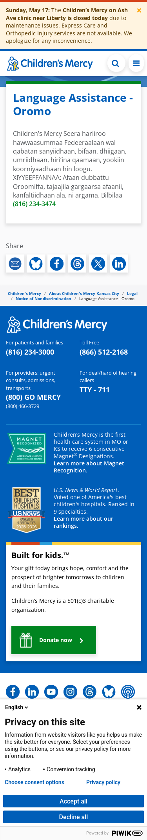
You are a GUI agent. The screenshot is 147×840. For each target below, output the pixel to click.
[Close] (139, 10)
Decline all (73, 817)
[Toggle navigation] (136, 63)
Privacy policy (103, 782)
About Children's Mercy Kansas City (84, 293)
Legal (132, 293)
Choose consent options (34, 782)
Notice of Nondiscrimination (43, 298)
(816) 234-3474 (34, 203)
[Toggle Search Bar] (116, 63)
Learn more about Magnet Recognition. (89, 466)
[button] (53, 640)
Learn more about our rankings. (83, 522)
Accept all (73, 801)
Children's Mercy (24, 293)
